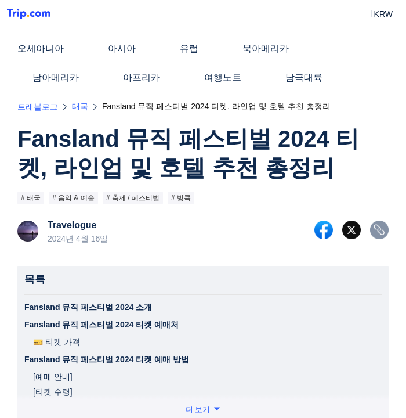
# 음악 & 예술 (73, 198)
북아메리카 (265, 48)
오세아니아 (40, 48)
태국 (80, 106)
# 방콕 (181, 198)
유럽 (189, 48)
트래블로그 (37, 106)
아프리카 (141, 77)
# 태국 (31, 198)
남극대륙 (303, 77)
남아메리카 (55, 77)
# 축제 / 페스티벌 (133, 198)
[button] (375, 14)
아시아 (122, 48)
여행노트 (222, 77)
